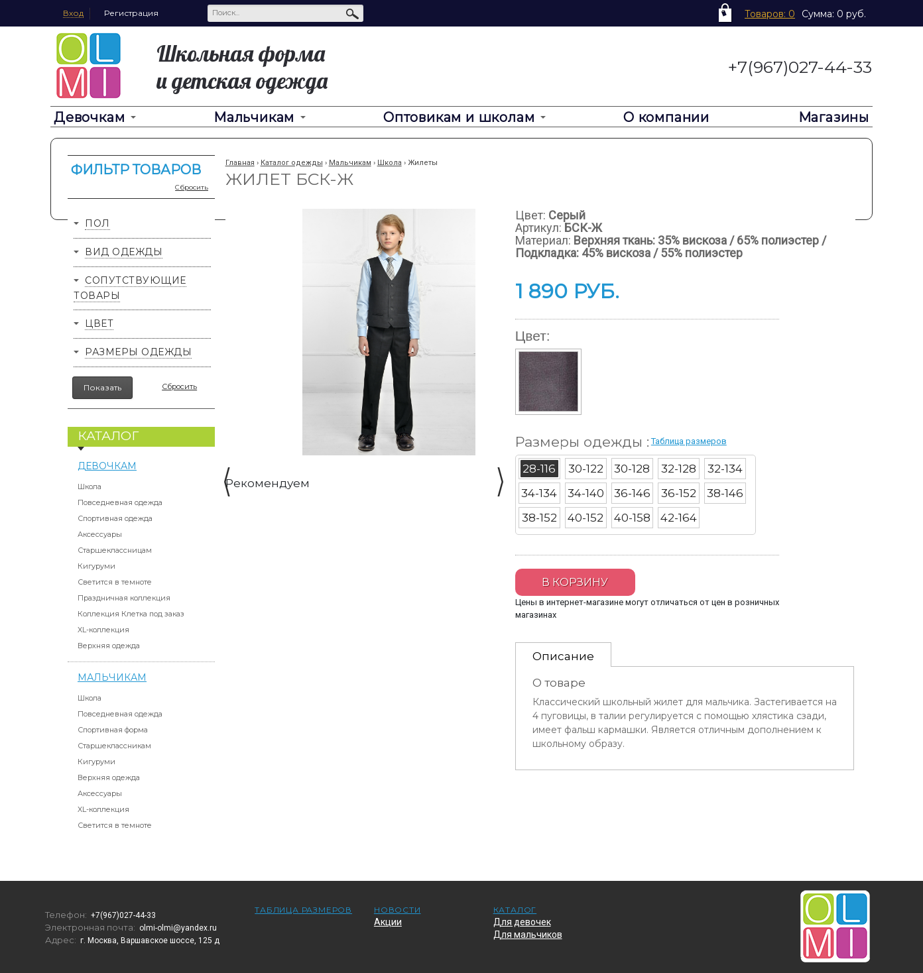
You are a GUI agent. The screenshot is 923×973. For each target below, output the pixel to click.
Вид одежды (123, 252)
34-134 (539, 493)
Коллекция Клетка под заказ (131, 613)
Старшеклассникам (114, 745)
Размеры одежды (138, 352)
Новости (397, 910)
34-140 (586, 493)
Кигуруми (96, 566)
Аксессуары (100, 534)
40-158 (632, 517)
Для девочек (522, 922)
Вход (73, 13)
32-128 (678, 468)
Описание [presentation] (563, 656)
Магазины (833, 117)
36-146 (632, 493)
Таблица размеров (689, 441)
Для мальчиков (527, 934)
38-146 (725, 493)
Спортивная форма (113, 729)
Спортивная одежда (115, 518)
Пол (97, 223)
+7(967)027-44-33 (800, 67)
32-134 (725, 468)
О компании (666, 117)
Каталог (515, 910)
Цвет (99, 323)
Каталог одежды (292, 162)
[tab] (563, 654)
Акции (388, 922)
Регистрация (131, 13)
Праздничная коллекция (124, 597)
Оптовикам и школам (458, 117)
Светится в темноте (115, 582)
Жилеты (423, 162)
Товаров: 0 (770, 14)
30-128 (632, 468)
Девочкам (89, 117)
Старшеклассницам (115, 550)
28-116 (539, 468)
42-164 (678, 517)
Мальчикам (254, 117)
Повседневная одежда (120, 502)
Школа (89, 486)
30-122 (585, 468)
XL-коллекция (103, 629)
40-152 (585, 517)
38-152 (539, 517)
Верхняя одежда (109, 645)
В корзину (575, 582)
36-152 (678, 493)
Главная (240, 162)
